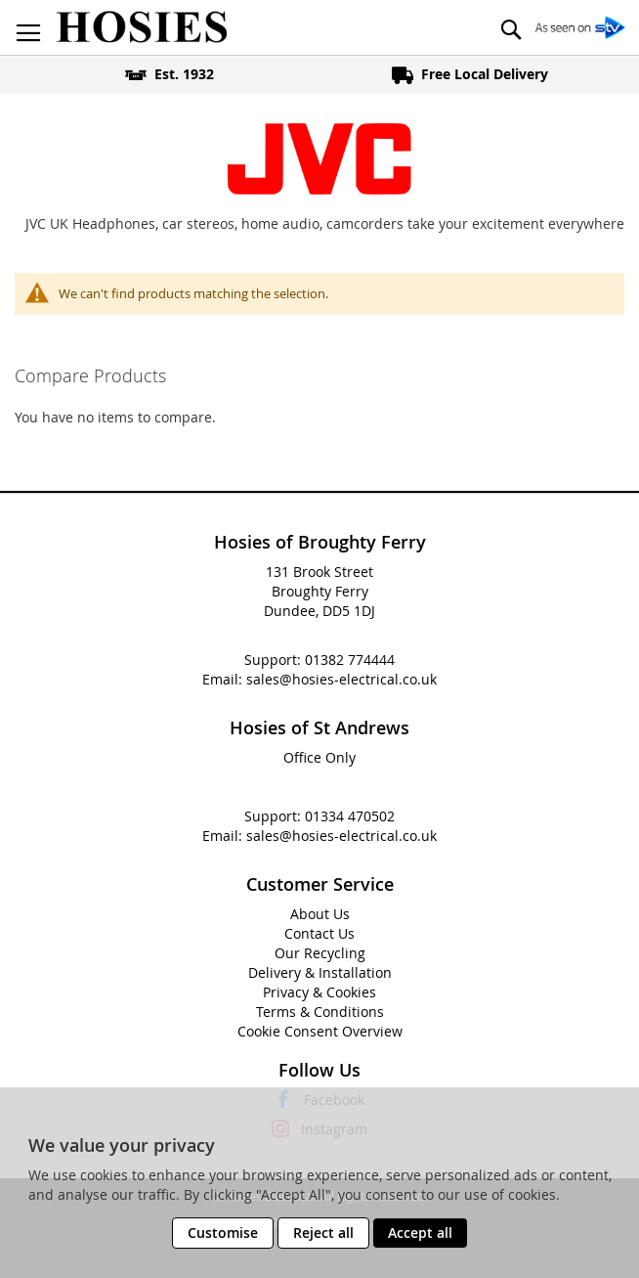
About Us (320, 913)
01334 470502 (350, 816)
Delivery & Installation (320, 972)
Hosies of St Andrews (319, 727)
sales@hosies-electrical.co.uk (341, 679)
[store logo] (142, 27)
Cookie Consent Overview (320, 1031)
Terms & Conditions (320, 1011)
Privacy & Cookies (319, 992)
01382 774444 (350, 659)
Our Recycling (320, 953)
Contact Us (319, 933)
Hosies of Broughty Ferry (320, 541)
